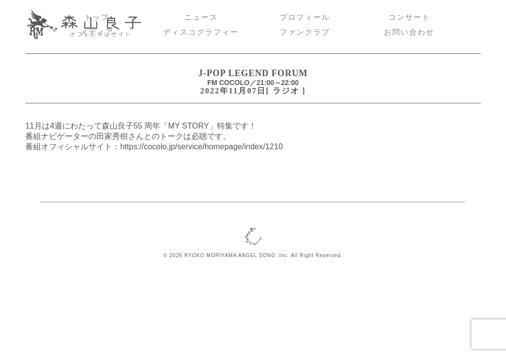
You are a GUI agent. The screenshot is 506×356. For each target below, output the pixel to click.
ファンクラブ (305, 32)
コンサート (409, 17)
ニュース (201, 17)
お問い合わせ (409, 32)
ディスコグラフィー (201, 32)
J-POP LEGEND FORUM (252, 73)
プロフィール (305, 17)
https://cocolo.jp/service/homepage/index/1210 (201, 146)
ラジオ (286, 91)
